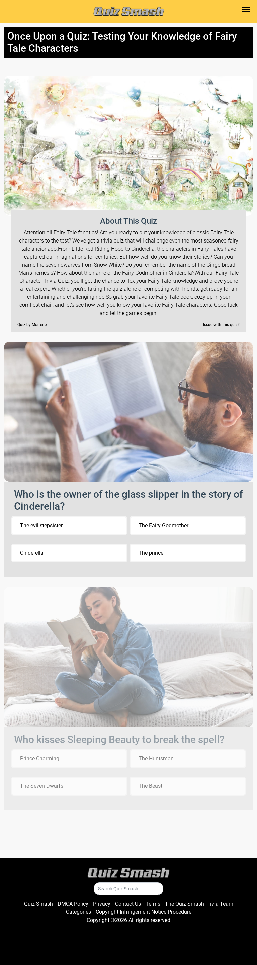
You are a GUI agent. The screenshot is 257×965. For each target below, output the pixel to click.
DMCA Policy (73, 904)
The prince (151, 553)
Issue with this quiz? (221, 324)
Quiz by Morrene (32, 324)
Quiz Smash (38, 904)
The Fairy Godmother (163, 525)
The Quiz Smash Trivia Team (199, 904)
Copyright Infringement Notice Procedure (143, 912)
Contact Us (128, 904)
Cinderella (32, 553)
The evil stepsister (41, 525)
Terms (153, 904)
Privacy (101, 904)
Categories (78, 912)
